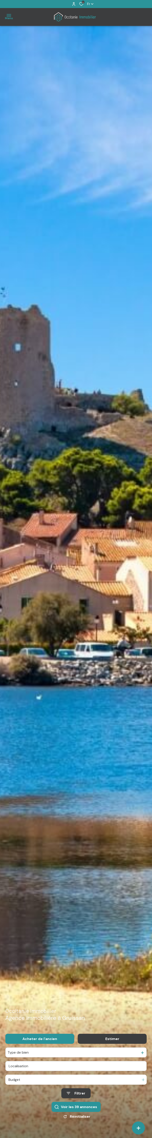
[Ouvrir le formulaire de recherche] (76, 1120)
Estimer (112, 1065)
